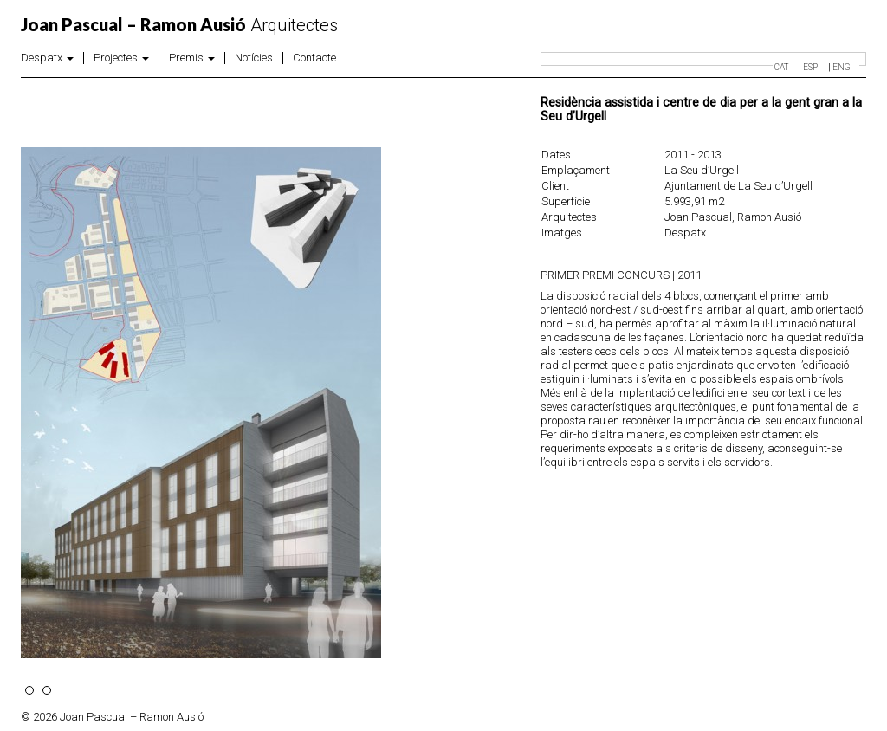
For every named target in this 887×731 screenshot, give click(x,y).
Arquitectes (179, 25)
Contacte (314, 58)
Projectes (121, 58)
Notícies (254, 58)
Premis (192, 58)
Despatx (47, 58)
